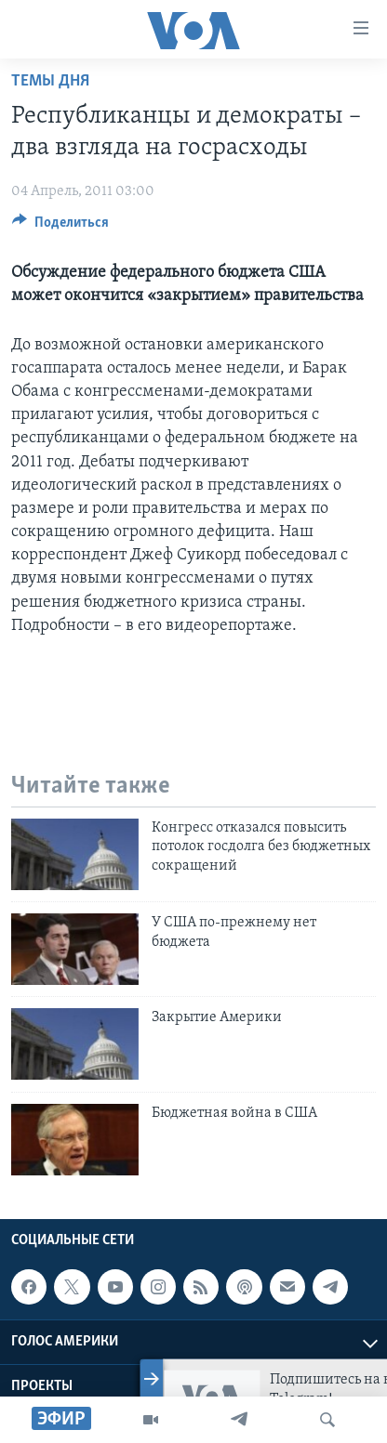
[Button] (60, 226)
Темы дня (50, 81)
